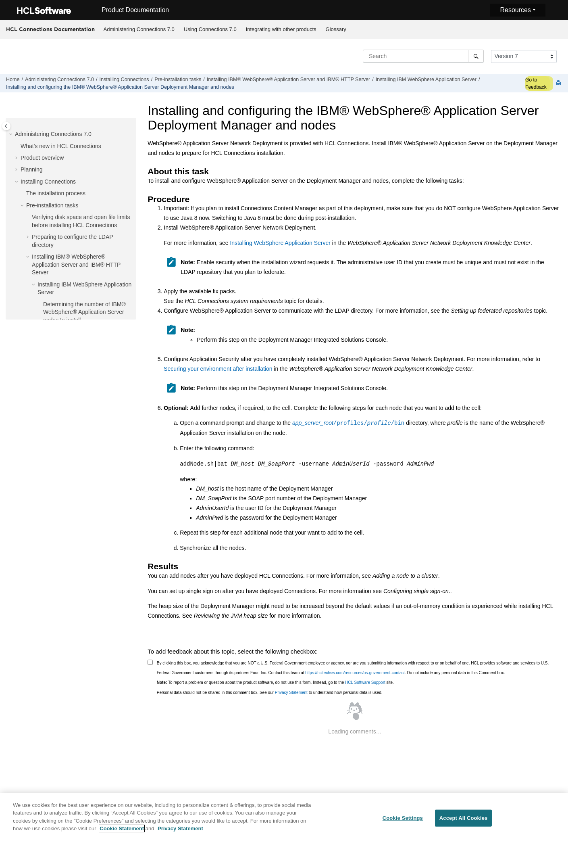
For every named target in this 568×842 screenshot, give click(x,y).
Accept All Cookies (463, 821)
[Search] (476, 56)
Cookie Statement (122, 832)
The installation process (55, 193)
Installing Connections (124, 79)
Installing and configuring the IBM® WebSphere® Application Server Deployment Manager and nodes (120, 87)
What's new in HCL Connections (61, 146)
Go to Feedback (536, 83)
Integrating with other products (281, 29)
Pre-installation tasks (177, 79)
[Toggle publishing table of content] (6, 126)
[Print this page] (559, 83)
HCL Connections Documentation (50, 29)
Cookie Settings (403, 821)
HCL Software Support (365, 682)
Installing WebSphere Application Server (280, 243)
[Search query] (423, 56)
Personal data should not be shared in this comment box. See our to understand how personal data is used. (270, 692)
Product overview (42, 158)
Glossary (336, 29)
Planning (32, 169)
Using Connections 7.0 (210, 29)
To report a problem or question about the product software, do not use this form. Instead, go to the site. (275, 682)
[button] (11, 134)
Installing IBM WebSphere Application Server (426, 79)
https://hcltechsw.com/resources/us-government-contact (355, 673)
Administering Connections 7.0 (139, 29)
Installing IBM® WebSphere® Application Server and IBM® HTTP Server (288, 79)
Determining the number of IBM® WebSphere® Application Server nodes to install (84, 312)
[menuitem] (139, 29)
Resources (515, 9)
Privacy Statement (291, 692)
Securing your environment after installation (218, 369)
